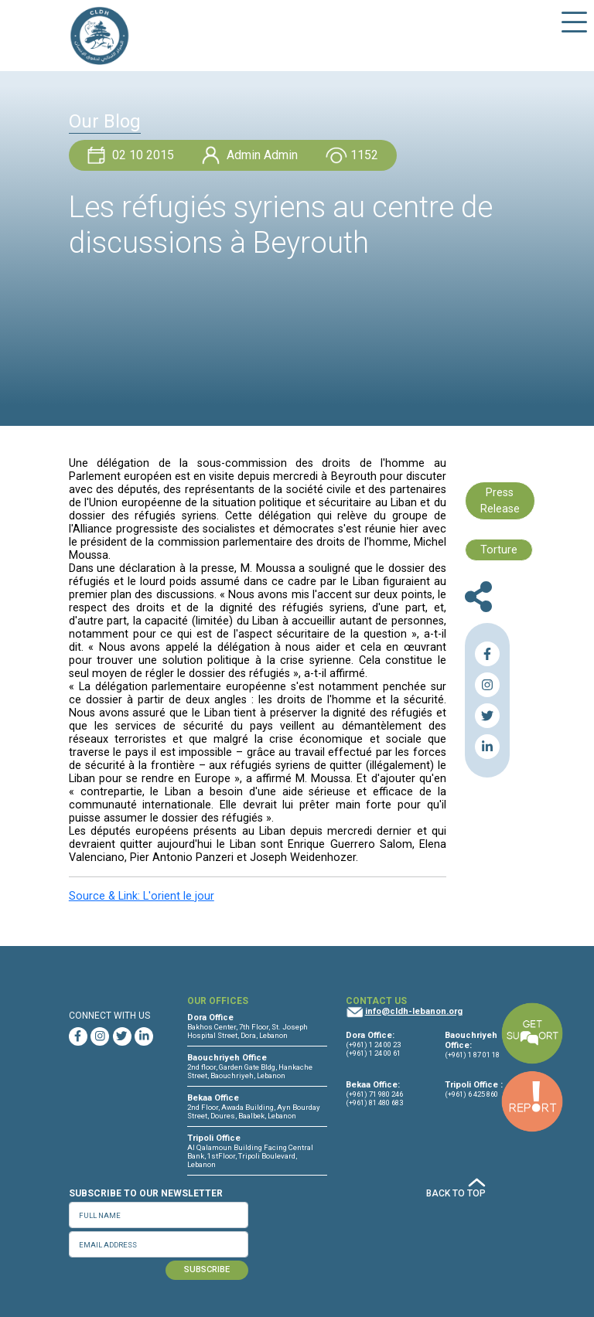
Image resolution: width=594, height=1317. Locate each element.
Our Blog (105, 121)
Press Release (500, 501)
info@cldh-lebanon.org (414, 1011)
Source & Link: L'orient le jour (141, 896)
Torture (498, 549)
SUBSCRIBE (207, 1269)
